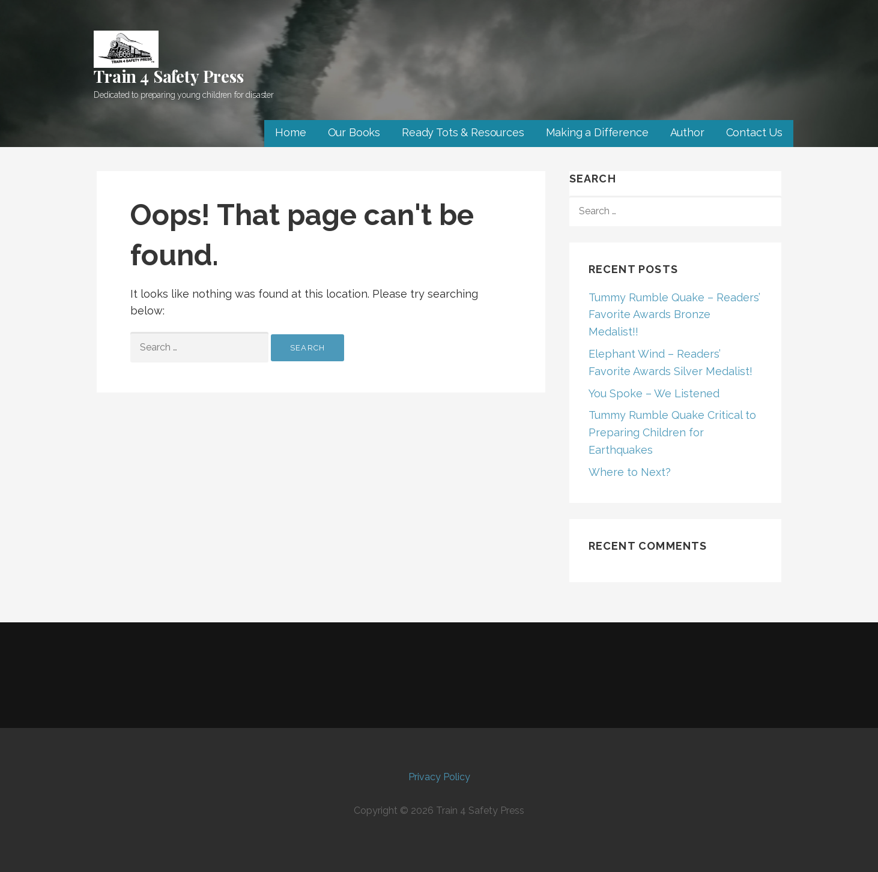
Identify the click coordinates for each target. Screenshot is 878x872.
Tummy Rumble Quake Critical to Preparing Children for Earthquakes (672, 432)
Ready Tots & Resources (463, 132)
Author (687, 132)
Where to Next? (630, 472)
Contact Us (754, 132)
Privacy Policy (439, 777)
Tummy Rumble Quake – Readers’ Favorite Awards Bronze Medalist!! (674, 314)
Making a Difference (597, 132)
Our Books (354, 132)
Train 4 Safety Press (169, 76)
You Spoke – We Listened (654, 393)
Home (290, 132)
